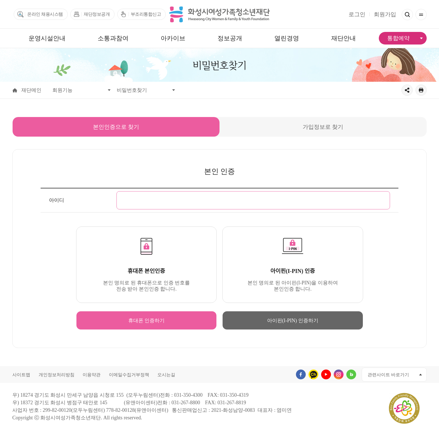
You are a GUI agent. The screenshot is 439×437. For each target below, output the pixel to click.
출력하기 (421, 90)
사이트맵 (21, 374)
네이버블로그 (351, 374)
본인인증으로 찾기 (116, 123)
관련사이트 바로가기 (388, 374)
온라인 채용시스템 (45, 14)
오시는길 (166, 374)
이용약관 (92, 374)
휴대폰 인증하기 (146, 320)
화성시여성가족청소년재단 (219, 14)
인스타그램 (339, 374)
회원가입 (385, 14)
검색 (407, 14)
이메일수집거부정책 (129, 374)
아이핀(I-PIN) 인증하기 (292, 320)
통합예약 (398, 38)
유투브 (326, 374)
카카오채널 (313, 374)
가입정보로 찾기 (323, 123)
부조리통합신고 (146, 14)
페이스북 (301, 374)
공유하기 (407, 90)
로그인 (357, 14)
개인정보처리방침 (56, 374)
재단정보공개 (97, 14)
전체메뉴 (421, 14)
